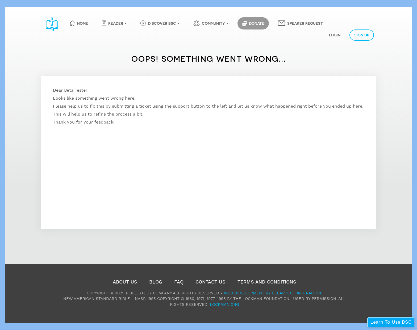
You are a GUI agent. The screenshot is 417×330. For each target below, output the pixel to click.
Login (334, 35)
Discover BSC (162, 23)
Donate (253, 23)
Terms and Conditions (266, 282)
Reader (115, 23)
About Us (125, 282)
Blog (155, 282)
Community (213, 23)
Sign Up (361, 35)
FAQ (179, 282)
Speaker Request (305, 23)
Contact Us (210, 282)
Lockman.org (224, 304)
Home (82, 23)
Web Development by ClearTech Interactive (273, 293)
